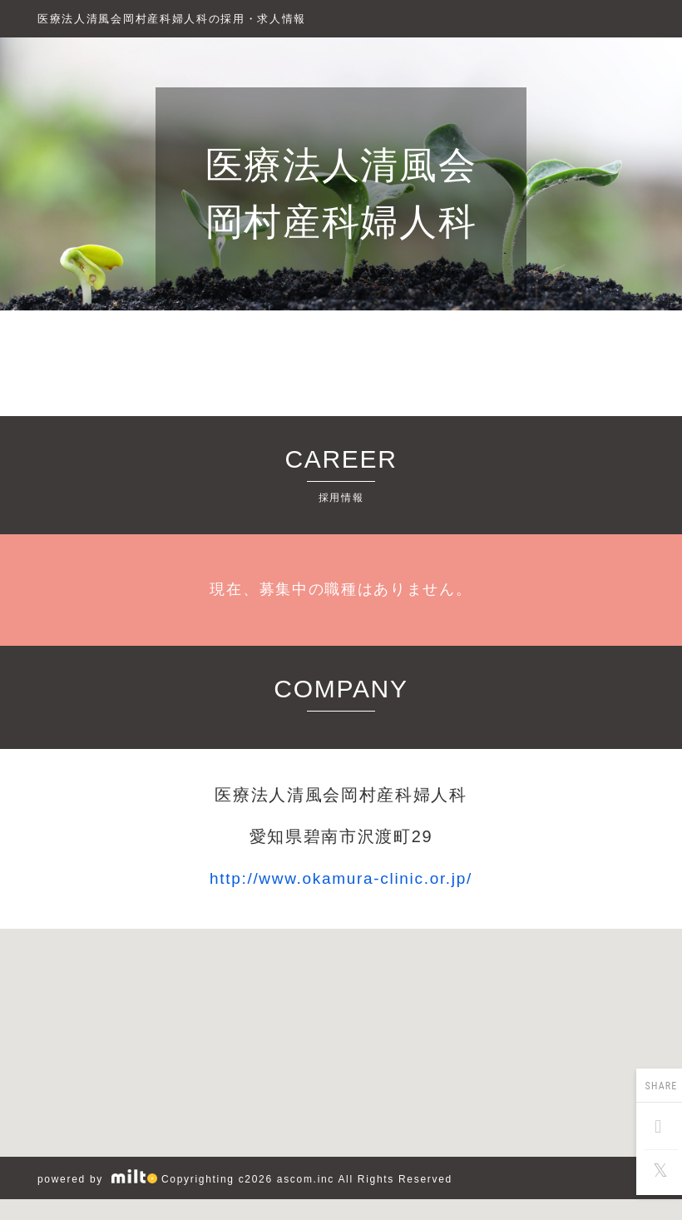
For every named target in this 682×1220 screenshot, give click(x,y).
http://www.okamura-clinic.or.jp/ (341, 878)
